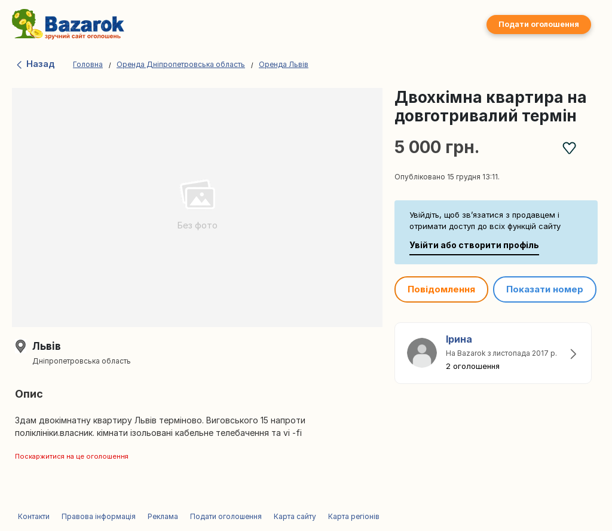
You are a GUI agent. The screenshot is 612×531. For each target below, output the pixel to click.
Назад (35, 63)
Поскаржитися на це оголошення (71, 456)
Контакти (34, 516)
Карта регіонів (354, 516)
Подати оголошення (538, 24)
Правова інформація (99, 516)
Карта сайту (295, 516)
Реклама (163, 516)
